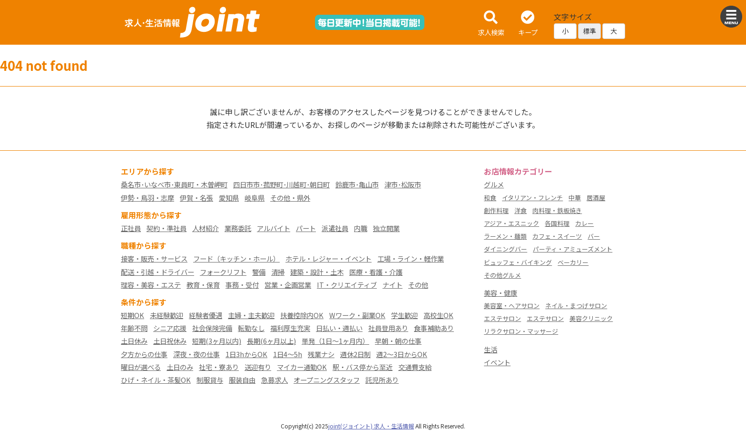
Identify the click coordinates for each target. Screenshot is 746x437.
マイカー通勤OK (302, 367)
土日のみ (180, 367)
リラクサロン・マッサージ (521, 331)
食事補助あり (434, 328)
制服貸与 (209, 380)
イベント (497, 362)
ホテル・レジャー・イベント (328, 258)
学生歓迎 (404, 315)
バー (594, 236)
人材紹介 (205, 228)
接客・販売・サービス (154, 258)
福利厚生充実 (290, 328)
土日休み (134, 341)
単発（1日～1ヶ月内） (335, 341)
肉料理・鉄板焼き (557, 210)
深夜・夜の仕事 (196, 354)
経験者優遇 (205, 315)
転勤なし (251, 328)
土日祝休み (169, 341)
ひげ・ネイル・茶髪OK (156, 380)
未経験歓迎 (166, 315)
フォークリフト (223, 272)
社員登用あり (388, 328)
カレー (584, 223)
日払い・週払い (339, 328)
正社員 (131, 228)
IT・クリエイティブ (347, 285)
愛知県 (229, 198)
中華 (575, 197)
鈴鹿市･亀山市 (357, 184)
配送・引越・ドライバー (157, 272)
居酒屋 (596, 197)
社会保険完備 (212, 328)
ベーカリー (573, 262)
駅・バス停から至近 (363, 367)
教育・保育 (203, 285)
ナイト (392, 285)
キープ (528, 24)
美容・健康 (500, 293)
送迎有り (258, 367)
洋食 (520, 210)
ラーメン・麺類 (505, 236)
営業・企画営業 (288, 285)
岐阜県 (255, 198)
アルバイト (273, 228)
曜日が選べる (141, 367)
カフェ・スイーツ (557, 236)
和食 (490, 197)
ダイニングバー (505, 248)
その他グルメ (502, 275)
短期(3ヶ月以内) (216, 341)
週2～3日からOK (401, 354)
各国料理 (557, 223)
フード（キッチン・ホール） (236, 258)
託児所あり (382, 380)
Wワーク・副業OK (357, 315)
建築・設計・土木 (317, 272)
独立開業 (386, 228)
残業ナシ (321, 354)
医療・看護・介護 (375, 272)
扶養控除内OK (302, 315)
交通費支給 (415, 367)
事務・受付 (242, 285)
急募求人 (274, 380)
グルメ (494, 184)
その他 (418, 285)
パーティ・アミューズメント (572, 248)
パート (306, 228)
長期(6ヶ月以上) (271, 341)
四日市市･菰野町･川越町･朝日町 (281, 184)
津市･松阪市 (402, 184)
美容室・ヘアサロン (512, 305)
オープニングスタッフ (327, 380)
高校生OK (438, 315)
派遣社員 (335, 228)
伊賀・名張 (196, 198)
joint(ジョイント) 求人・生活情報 (371, 426)
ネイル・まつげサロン (576, 305)
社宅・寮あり (219, 367)
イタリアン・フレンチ (532, 197)
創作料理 (496, 210)
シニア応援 (169, 328)
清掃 (278, 272)
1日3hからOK (246, 354)
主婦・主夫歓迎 (251, 315)
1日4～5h (287, 354)
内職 (360, 228)
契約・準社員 (166, 228)
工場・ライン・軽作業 (410, 258)
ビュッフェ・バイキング (518, 262)
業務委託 (238, 228)
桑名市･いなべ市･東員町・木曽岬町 (174, 184)
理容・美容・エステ (151, 285)
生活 (490, 349)
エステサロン (502, 318)
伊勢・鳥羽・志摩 (147, 198)
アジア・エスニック (511, 223)
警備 (258, 272)
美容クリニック (591, 318)
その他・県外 (290, 198)
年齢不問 (134, 328)
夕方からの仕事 (144, 354)
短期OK (132, 315)
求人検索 (491, 24)
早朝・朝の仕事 (398, 341)
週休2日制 (355, 354)
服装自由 (242, 380)
